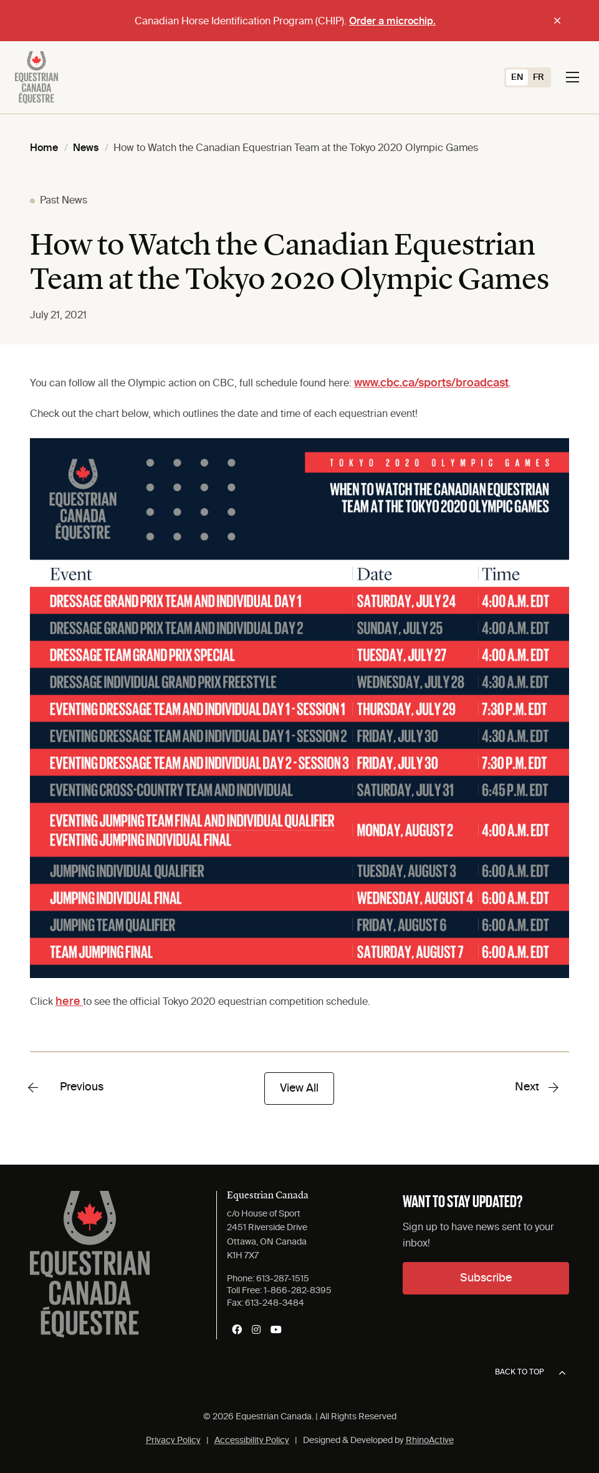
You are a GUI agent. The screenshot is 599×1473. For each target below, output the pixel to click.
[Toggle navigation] (572, 77)
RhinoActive (430, 1440)
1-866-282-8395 (298, 1290)
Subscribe (486, 1278)
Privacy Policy (173, 1440)
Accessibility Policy (251, 1440)
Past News (63, 201)
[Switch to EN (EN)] (517, 77)
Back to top (530, 1373)
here (69, 1001)
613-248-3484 (274, 1303)
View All (299, 1088)
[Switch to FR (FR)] (538, 77)
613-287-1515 (282, 1279)
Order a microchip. (392, 22)
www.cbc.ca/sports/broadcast (431, 383)
